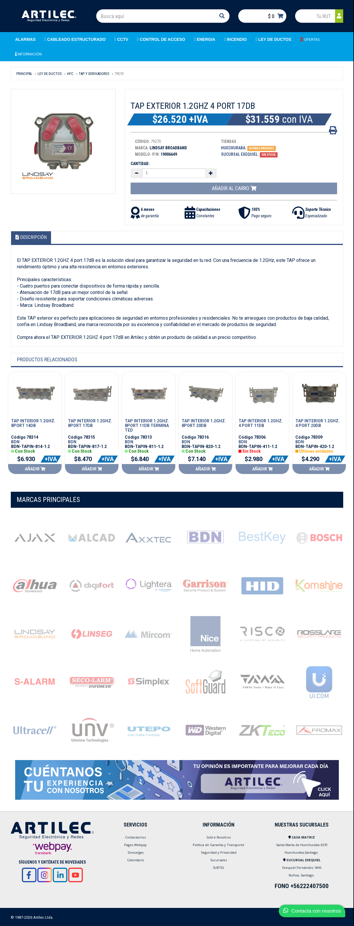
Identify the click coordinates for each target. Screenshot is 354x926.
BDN (15, 442)
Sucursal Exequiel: (240, 154)
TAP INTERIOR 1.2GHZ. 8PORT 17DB (90, 423)
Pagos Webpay (135, 845)
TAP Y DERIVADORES (94, 73)
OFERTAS (310, 39)
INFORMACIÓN (28, 54)
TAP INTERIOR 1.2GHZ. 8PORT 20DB (204, 423)
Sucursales (218, 860)
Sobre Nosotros (218, 837)
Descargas (135, 852)
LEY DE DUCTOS (50, 73)
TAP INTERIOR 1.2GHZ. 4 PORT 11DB (261, 423)
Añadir (35, 469)
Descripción (31, 237)
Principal (24, 73)
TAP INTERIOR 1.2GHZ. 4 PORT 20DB (317, 423)
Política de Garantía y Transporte (218, 845)
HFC (70, 73)
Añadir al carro (234, 188)
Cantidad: (140, 163)
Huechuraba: (233, 148)
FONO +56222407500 (302, 886)
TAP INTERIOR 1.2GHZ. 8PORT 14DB (33, 423)
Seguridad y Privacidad (218, 852)
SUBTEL (219, 867)
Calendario (135, 860)
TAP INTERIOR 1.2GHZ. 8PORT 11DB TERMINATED (147, 426)
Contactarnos (135, 837)
